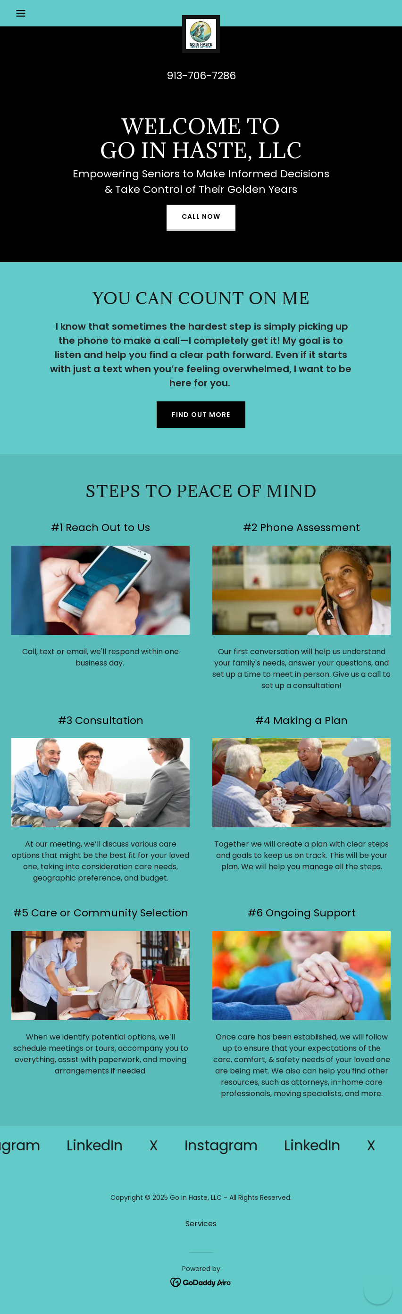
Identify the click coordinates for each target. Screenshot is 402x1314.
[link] (201, 19)
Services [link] (201, 1223)
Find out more (201, 414)
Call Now (201, 216)
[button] (39, 13)
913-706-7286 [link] (201, 75)
